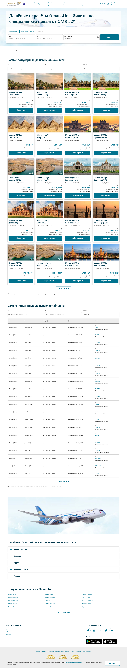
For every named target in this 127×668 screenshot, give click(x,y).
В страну (38, 651)
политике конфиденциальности (74, 662)
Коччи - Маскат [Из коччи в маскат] (49, 600)
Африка (14, 563)
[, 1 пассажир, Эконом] (27, 31)
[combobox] (21, 38)
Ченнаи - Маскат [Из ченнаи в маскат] (12, 603)
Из (10, 36)
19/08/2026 (67, 38)
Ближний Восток (18, 569)
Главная (10, 51)
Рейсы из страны (87, 651)
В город (44, 651)
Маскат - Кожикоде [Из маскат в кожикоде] (87, 600)
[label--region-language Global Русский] (113, 4)
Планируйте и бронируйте (41, 4)
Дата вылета (68, 36)
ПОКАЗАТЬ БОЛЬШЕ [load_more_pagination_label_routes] (63, 612)
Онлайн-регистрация (51, 4)
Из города (78, 651)
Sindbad (102, 4)
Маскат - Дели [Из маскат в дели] (86, 597)
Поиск (109, 37)
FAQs (7, 629)
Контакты (9, 635)
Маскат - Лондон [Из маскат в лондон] (12, 607)
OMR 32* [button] (66, 21)
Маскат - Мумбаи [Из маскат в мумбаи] (13, 597)
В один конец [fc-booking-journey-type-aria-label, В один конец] (13, 31)
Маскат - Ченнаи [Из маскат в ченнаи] (87, 594)
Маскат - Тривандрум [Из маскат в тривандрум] (51, 607)
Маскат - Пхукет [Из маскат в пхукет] (86, 603)
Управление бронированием (70, 4)
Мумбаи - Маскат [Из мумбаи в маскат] (87, 607)
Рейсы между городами (54, 651)
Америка (15, 556)
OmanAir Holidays (81, 4)
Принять (112, 663)
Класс (85, 65)
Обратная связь (10, 632)
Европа (14, 576)
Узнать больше (94, 4)
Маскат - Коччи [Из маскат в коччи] (12, 594)
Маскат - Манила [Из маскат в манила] (50, 603)
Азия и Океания (18, 549)
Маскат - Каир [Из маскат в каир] (49, 594)
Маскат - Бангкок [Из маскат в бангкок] (50, 597)
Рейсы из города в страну (67, 651)
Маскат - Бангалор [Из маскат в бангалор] (13, 600)
